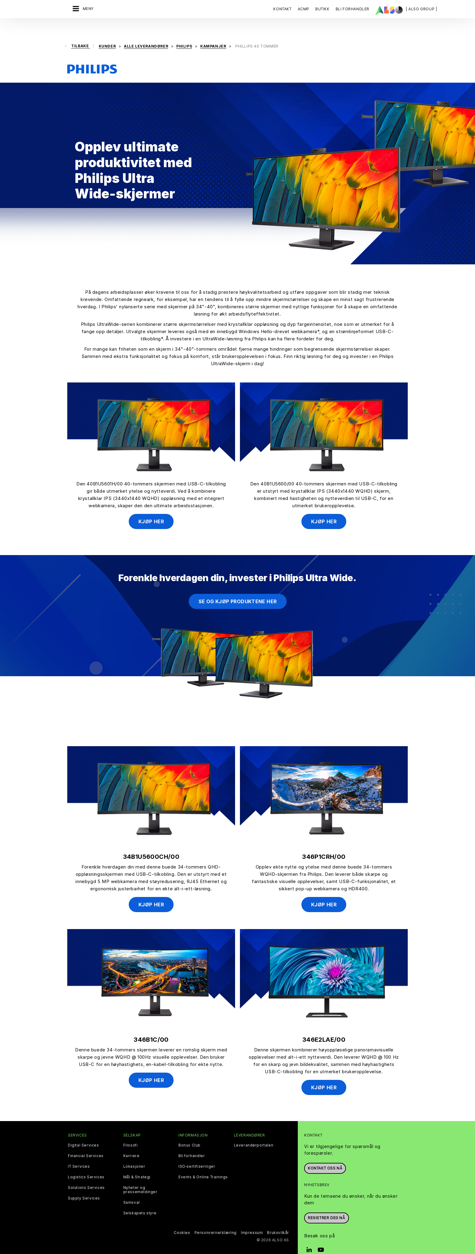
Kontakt (282, 9)
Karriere (131, 1143)
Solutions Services (86, 1175)
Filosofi (130, 1132)
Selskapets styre (140, 1200)
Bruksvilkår (278, 1219)
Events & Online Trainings (203, 1164)
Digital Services (83, 1132)
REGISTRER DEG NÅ (326, 1205)
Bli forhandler (191, 1143)
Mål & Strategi (137, 1164)
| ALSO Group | (421, 9)
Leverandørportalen (254, 1132)
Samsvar (131, 1189)
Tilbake (80, 33)
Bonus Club (189, 1132)
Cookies (182, 1219)
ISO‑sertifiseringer (196, 1153)
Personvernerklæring (215, 1219)
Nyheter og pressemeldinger (140, 1177)
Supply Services (84, 1185)
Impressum (252, 1219)
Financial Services (86, 1143)
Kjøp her (151, 508)
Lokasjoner (134, 1153)
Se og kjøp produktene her (237, 588)
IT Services (79, 1153)
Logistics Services (86, 1164)
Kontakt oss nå (325, 1155)
